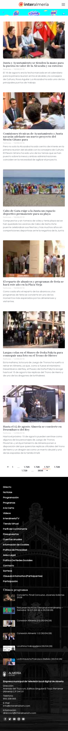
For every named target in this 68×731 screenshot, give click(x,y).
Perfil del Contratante (15, 529)
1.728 (57, 467)
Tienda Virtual (11, 524)
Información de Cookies (16, 544)
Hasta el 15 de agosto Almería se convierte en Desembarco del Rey (32, 428)
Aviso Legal (9, 555)
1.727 (47, 467)
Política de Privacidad (15, 550)
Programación (11, 497)
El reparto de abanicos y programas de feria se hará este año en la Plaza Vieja (33, 283)
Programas (9, 503)
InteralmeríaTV (11, 518)
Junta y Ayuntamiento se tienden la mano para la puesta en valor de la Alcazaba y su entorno (33, 64)
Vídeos (7, 513)
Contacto (8, 565)
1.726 (37, 467)
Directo (7, 487)
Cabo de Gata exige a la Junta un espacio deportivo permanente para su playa (29, 212)
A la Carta (8, 508)
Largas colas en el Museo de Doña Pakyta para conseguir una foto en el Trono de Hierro (33, 354)
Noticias (7, 69)
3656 (40, 470)
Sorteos (7, 571)
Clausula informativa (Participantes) (22, 576)
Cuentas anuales (12, 539)
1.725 (26, 467)
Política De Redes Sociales (17, 560)
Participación (10, 581)
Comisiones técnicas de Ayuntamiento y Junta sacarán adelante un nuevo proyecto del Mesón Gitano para (33, 136)
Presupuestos (11, 534)
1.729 (24, 470)
